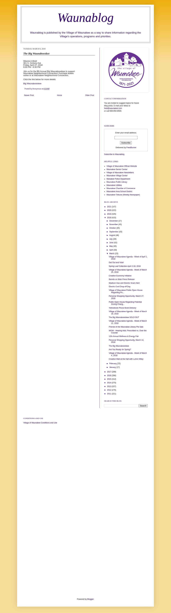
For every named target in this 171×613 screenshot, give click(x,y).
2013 (109, 386)
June (111, 243)
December (113, 221)
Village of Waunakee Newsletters (120, 172)
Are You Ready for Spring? (120, 349)
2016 (109, 375)
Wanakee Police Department (118, 179)
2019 (109, 214)
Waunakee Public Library (116, 182)
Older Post (89, 95)
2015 (109, 379)
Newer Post (29, 95)
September (114, 232)
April (111, 250)
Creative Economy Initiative (120, 276)
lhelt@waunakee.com (113, 108)
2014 (109, 383)
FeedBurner (131, 147)
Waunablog (85, 17)
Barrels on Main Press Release (121, 279)
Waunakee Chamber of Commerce (120, 188)
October (112, 228)
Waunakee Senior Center (116, 169)
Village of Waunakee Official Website (121, 166)
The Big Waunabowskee (119, 346)
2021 (109, 207)
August (112, 235)
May (111, 246)
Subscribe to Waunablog (114, 154)
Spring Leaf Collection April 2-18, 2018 (125, 266)
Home (59, 95)
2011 (109, 394)
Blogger (90, 599)
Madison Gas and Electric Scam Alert (124, 283)
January (112, 367)
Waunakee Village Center (116, 176)
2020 (109, 210)
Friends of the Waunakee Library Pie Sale (126, 327)
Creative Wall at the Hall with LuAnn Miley (126, 359)
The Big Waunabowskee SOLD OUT (124, 317)
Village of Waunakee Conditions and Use (40, 423)
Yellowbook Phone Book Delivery (122, 308)
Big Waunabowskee (32, 83)
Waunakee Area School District (119, 191)
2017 (109, 372)
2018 (109, 218)
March (112, 253)
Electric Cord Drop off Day (119, 287)
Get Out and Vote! (116, 262)
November (113, 224)
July (111, 239)
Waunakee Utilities (114, 185)
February (113, 363)
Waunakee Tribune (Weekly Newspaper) (123, 195)
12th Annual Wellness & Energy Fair (124, 336)
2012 (109, 390)
